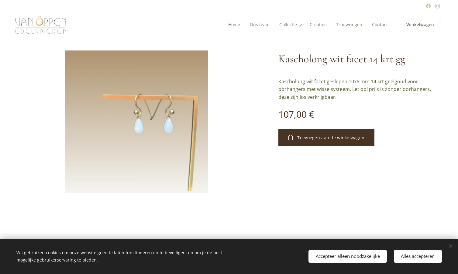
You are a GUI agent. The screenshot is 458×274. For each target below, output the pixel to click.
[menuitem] (232, 24)
